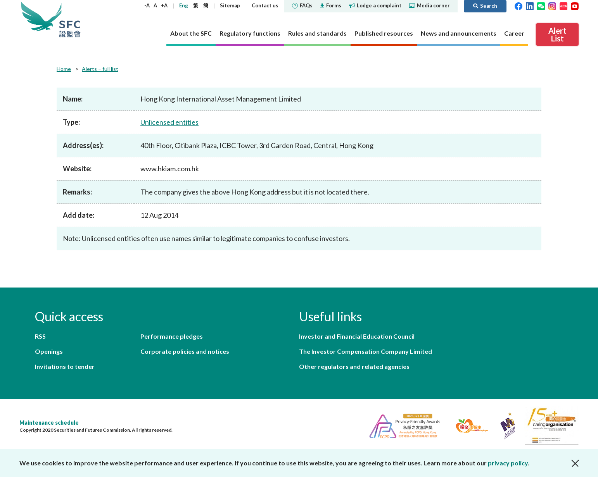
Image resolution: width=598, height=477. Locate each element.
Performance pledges (171, 336)
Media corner (429, 5)
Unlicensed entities (169, 122)
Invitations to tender (65, 366)
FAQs (302, 5)
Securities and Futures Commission (69, 19)
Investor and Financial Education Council (357, 336)
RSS (40, 336)
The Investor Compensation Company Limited (365, 351)
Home (64, 68)
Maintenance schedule (49, 422)
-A (147, 5)
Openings (49, 351)
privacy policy (508, 463)
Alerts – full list (100, 68)
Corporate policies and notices (184, 351)
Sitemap (230, 5)
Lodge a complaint (375, 5)
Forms (330, 5)
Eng (183, 5)
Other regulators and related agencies (354, 366)
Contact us (265, 5)
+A (164, 5)
